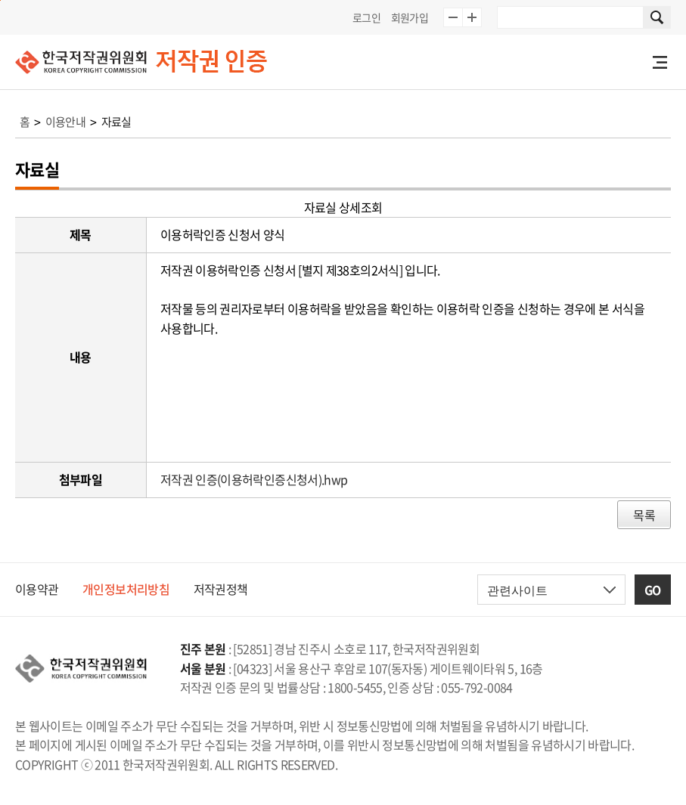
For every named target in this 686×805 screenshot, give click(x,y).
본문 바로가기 (0, 0)
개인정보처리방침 (125, 589)
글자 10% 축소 (453, 17)
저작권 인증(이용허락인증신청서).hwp (254, 479)
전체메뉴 (659, 62)
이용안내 (65, 121)
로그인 (366, 17)
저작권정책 (221, 589)
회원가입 (409, 17)
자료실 (116, 121)
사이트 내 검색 (657, 17)
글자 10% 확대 (472, 17)
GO (652, 590)
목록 (644, 515)
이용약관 (36, 589)
